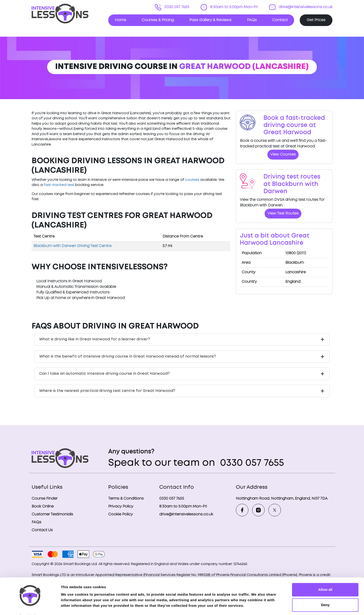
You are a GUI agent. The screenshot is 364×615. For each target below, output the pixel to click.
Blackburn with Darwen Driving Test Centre (72, 246)
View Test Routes (283, 213)
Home (120, 20)
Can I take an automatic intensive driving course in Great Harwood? (104, 373)
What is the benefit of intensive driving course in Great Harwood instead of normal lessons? (127, 356)
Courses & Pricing (158, 20)
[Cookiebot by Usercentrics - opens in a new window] (30, 605)
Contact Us (42, 530)
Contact (280, 20)
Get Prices (316, 20)
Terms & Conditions (126, 498)
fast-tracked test (59, 185)
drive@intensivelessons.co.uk (305, 7)
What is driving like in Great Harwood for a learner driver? (94, 339)
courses (192, 180)
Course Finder (45, 498)
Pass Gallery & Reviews (210, 20)
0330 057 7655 (176, 7)
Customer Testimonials (52, 514)
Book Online (43, 506)
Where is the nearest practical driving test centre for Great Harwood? (107, 391)
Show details (71, 606)
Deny (325, 592)
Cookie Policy (120, 514)
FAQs (252, 20)
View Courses (283, 154)
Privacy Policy (120, 506)
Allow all (325, 577)
